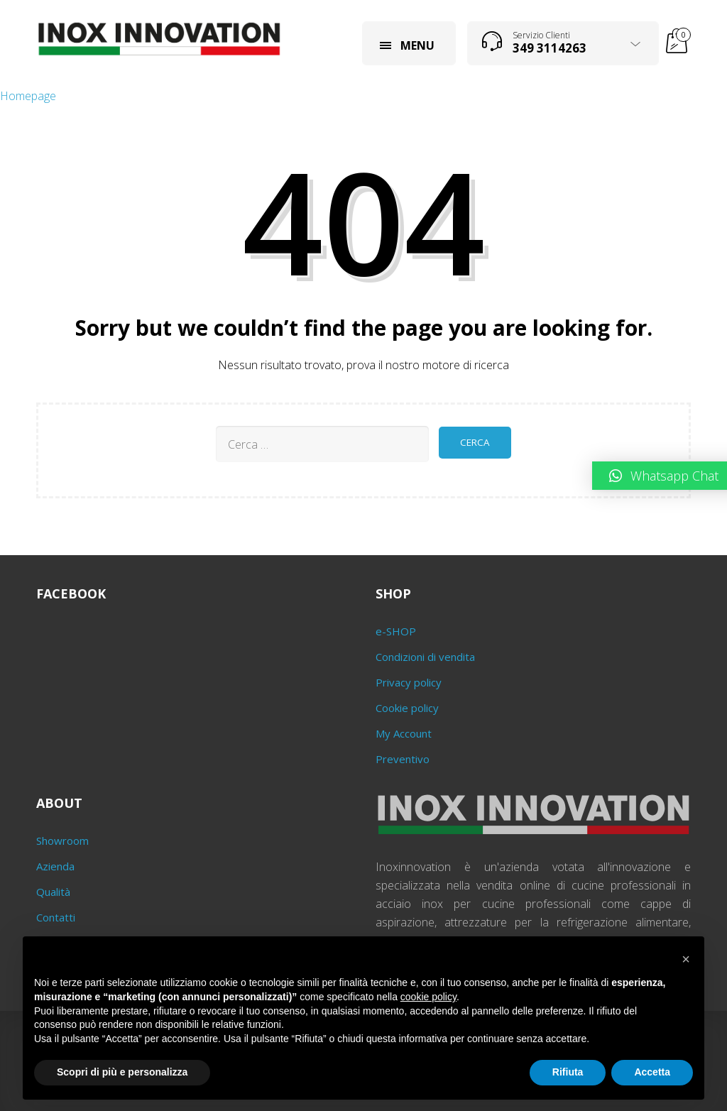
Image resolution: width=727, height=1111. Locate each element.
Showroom (62, 840)
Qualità (53, 892)
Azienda (55, 866)
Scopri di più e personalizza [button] (122, 1072)
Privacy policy (409, 682)
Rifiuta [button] (568, 1072)
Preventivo (403, 759)
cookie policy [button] (428, 996)
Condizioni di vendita (425, 657)
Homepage (28, 96)
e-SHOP (396, 631)
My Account (404, 733)
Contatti (55, 917)
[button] (685, 959)
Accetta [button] (652, 1072)
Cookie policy (407, 708)
